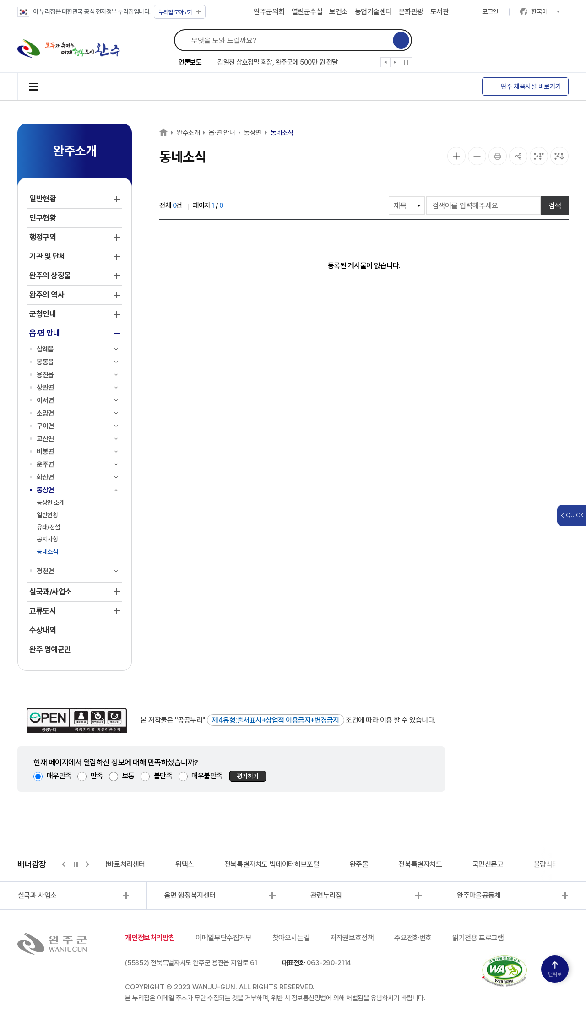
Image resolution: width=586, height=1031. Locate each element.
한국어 (545, 11)
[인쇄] (497, 156)
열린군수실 (307, 11)
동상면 (45, 490)
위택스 (184, 864)
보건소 (338, 11)
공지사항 (47, 539)
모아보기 (180, 12)
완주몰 (359, 864)
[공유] (518, 156)
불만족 (163, 776)
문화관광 (411, 11)
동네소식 (47, 551)
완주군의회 (269, 11)
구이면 (45, 426)
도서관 (439, 11)
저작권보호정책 (352, 938)
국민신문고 (488, 864)
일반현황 (47, 514)
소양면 (45, 413)
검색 (554, 205)
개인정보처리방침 (150, 938)
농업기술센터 (373, 11)
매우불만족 (206, 776)
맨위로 (555, 969)
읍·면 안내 (222, 133)
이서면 (45, 400)
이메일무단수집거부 (223, 938)
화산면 (45, 477)
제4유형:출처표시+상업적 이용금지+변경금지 (275, 720)
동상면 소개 (50, 502)
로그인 (490, 11)
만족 (97, 776)
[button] (386, 64)
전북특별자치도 (420, 864)
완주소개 (188, 133)
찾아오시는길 (291, 938)
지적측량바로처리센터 (114, 864)
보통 (128, 776)
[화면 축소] (477, 156)
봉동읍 (45, 362)
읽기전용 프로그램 (478, 938)
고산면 (45, 439)
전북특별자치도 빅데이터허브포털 (272, 864)
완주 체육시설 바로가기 (531, 86)
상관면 (45, 387)
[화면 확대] (456, 156)
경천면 (45, 571)
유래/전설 (48, 527)
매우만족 (59, 776)
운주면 (45, 464)
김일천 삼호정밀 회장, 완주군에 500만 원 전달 (277, 62)
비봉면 (45, 452)
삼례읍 (45, 349)
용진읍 (45, 375)
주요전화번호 (413, 938)
